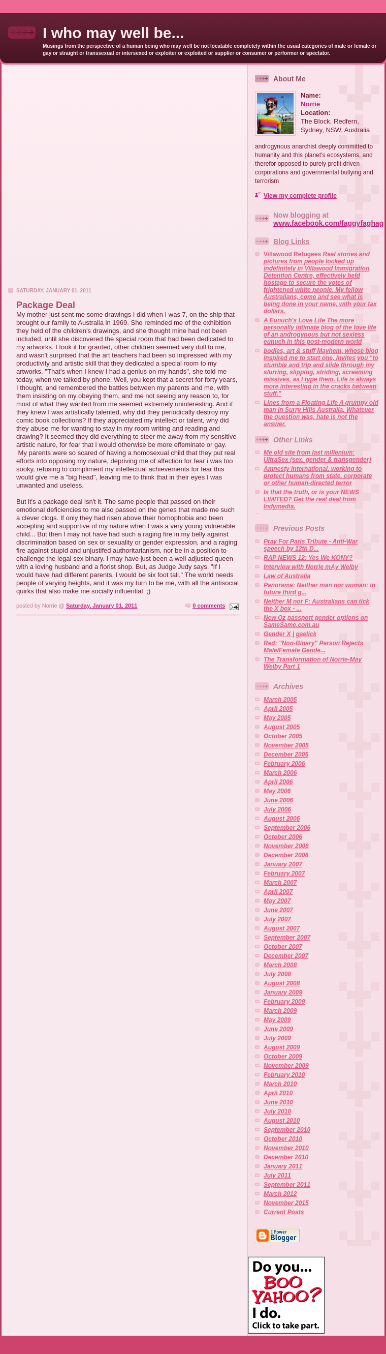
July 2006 (277, 809)
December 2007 (286, 955)
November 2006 (286, 846)
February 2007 (284, 873)
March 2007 (280, 882)
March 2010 (280, 1084)
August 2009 (282, 1047)
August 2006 (282, 818)
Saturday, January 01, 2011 (101, 606)
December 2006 (286, 855)
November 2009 (286, 1065)
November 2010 (286, 1148)
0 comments (208, 606)
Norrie (310, 104)
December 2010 (286, 1157)
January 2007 (283, 864)
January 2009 (283, 992)
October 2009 (283, 1056)
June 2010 (278, 1102)
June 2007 (278, 910)
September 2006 (287, 827)
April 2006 (278, 782)
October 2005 (283, 736)
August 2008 (282, 983)
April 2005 (278, 708)
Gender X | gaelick (290, 634)
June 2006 (278, 800)
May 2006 (277, 791)
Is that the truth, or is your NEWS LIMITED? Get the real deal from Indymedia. (311, 499)
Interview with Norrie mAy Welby (311, 566)
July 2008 (277, 974)
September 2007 (287, 937)
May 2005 (277, 717)
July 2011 (277, 1175)
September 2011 (287, 1184)
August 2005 (282, 727)
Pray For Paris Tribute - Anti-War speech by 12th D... (311, 545)
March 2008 (280, 965)
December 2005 (286, 754)
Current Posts (284, 1212)
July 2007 (277, 919)
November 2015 (286, 1203)
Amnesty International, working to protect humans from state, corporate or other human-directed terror (318, 476)
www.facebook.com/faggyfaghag (328, 223)
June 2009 (278, 1029)
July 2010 (277, 1111)
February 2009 (284, 1001)
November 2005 (286, 745)
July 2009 (277, 1038)
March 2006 (280, 772)
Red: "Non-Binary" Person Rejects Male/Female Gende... (313, 647)
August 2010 (282, 1120)
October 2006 (283, 836)
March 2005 (280, 699)
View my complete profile (300, 195)
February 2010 (284, 1074)
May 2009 (277, 1020)
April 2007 (278, 891)
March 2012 (280, 1193)
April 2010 (278, 1093)
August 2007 (282, 928)
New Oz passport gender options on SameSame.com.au (316, 621)
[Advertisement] (103, 179)
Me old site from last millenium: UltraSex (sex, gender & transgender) (317, 456)
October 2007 (283, 946)
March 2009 (280, 1010)
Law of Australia (287, 576)
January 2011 (283, 1166)
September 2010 (287, 1129)
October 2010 (283, 1138)
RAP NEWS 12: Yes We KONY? (308, 557)
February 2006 (284, 763)
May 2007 (277, 901)
